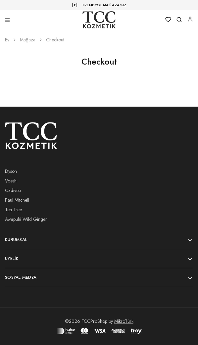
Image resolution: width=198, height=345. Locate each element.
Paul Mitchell (17, 200)
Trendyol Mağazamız (104, 5)
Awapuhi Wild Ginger (26, 219)
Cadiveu (13, 190)
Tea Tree (13, 209)
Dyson (11, 171)
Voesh (11, 180)
